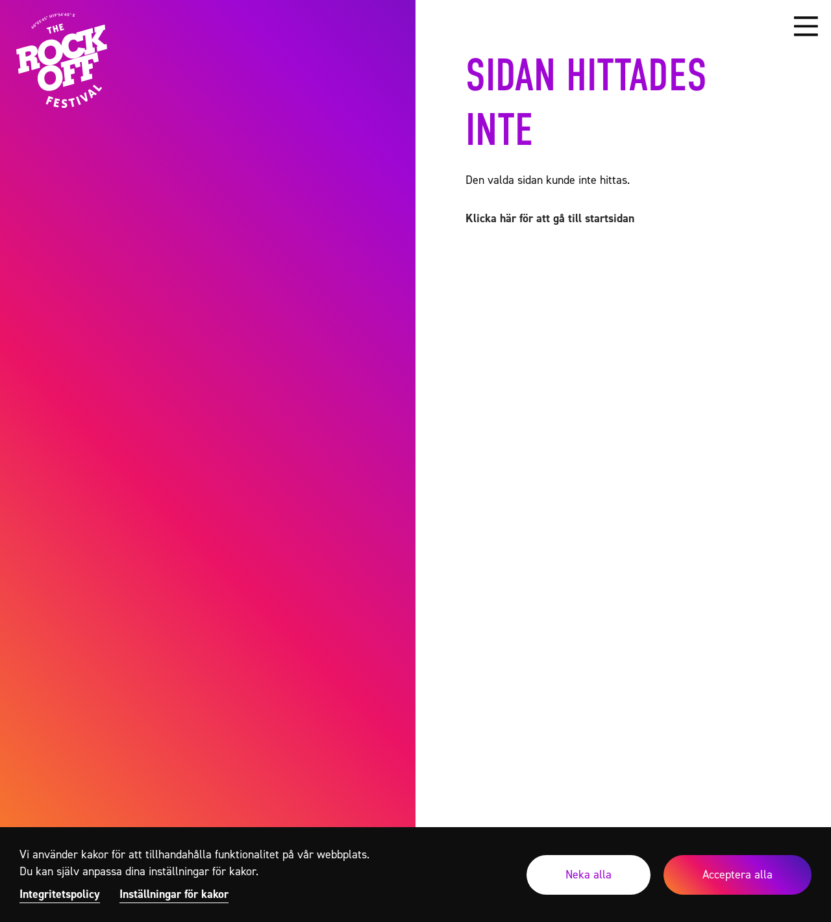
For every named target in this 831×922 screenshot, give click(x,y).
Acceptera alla (737, 874)
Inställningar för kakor (174, 894)
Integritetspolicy (59, 894)
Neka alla (588, 874)
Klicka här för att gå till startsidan (549, 218)
